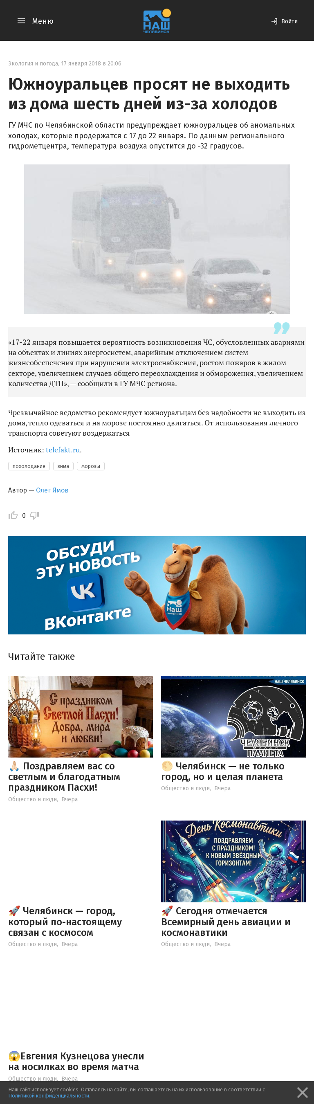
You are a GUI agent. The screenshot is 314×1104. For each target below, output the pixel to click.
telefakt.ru (63, 449)
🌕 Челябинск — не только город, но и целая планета (223, 771)
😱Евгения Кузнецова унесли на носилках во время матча (76, 1061)
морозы (90, 466)
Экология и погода (33, 63)
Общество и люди (32, 799)
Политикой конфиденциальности (48, 1096)
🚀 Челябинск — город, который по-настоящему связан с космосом (65, 921)
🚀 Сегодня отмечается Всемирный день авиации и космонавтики (226, 921)
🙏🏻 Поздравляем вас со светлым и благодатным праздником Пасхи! (64, 777)
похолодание (29, 466)
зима (63, 466)
